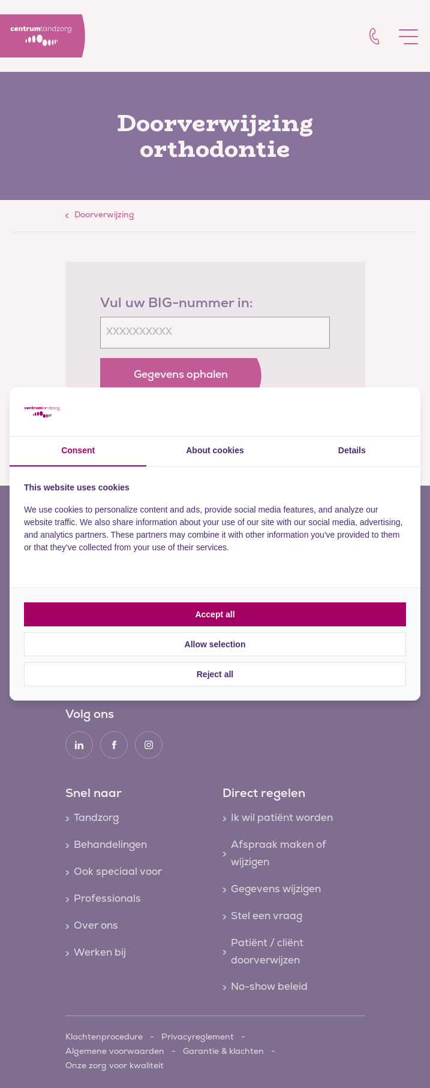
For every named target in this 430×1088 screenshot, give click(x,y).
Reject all (215, 674)
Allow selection (215, 644)
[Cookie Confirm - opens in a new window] (361, 411)
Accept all (214, 614)
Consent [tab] (78, 450)
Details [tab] (352, 450)
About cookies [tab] (214, 450)
